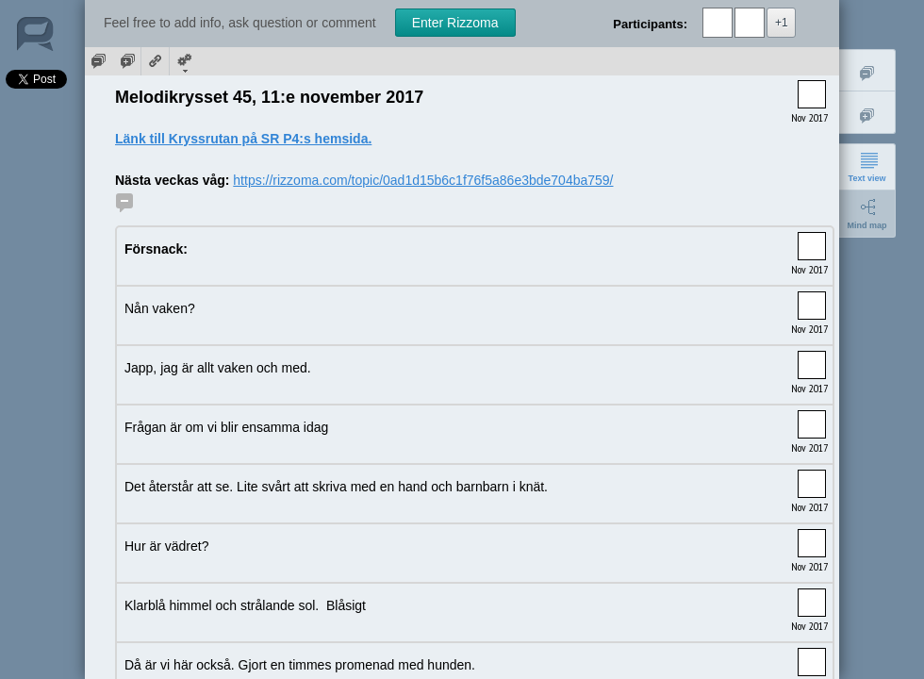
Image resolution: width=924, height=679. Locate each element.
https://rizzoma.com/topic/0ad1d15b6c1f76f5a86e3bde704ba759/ (423, 180)
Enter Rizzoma (455, 22)
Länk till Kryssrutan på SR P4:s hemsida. (243, 138)
